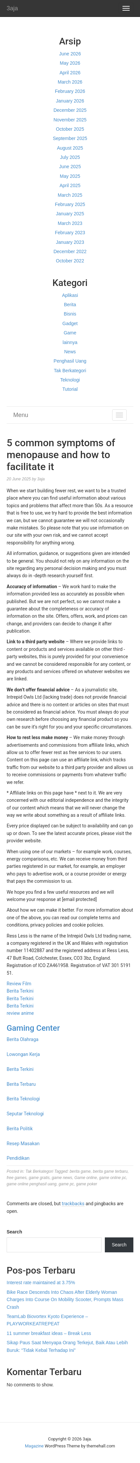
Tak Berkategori (70, 370)
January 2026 (70, 101)
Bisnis (70, 313)
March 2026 (70, 82)
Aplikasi (70, 295)
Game (70, 332)
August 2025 (70, 148)
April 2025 (69, 185)
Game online (85, 1177)
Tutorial (70, 389)
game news (62, 1177)
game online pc (112, 1177)
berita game (80, 1171)
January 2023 (70, 242)
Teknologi (70, 380)
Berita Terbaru (21, 1084)
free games (17, 1177)
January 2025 (70, 213)
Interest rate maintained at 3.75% (41, 1282)
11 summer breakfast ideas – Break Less (49, 1333)
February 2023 (70, 232)
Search (14, 1231)
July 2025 (70, 157)
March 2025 (70, 195)
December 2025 (70, 110)
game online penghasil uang (31, 1184)
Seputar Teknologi (25, 1113)
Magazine (34, 1445)
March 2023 (70, 223)
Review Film (19, 983)
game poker (86, 1184)
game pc (66, 1184)
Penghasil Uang (70, 361)
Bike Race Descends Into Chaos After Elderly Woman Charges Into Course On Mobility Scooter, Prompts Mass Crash (65, 1299)
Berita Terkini (20, 991)
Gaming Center (33, 1028)
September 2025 (70, 138)
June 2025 (70, 166)
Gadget (70, 323)
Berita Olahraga (22, 1039)
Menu (20, 415)
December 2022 (70, 251)
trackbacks (73, 1203)
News (70, 351)
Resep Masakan (23, 1143)
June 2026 (70, 53)
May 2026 (70, 63)
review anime (20, 1013)
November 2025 (70, 119)
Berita (70, 304)
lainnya (70, 342)
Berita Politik (20, 1128)
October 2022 (70, 260)
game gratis (39, 1177)
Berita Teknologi (23, 1098)
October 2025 (70, 129)
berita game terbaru (110, 1171)
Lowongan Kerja (23, 1054)
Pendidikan (18, 1158)
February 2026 (70, 91)
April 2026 (69, 72)
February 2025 (70, 204)
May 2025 (70, 176)
